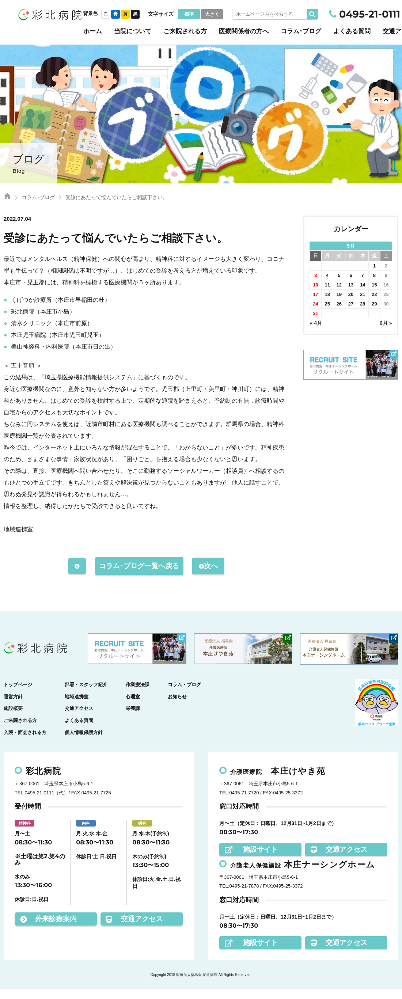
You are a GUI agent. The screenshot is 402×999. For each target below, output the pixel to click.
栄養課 (133, 718)
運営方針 (13, 706)
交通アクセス (79, 718)
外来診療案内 (48, 928)
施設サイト (251, 859)
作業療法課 (137, 694)
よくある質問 (352, 31)
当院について (132, 31)
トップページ (18, 694)
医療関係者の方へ (244, 31)
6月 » (386, 323)
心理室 (133, 706)
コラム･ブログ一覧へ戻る (139, 570)
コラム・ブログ (184, 694)
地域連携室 (76, 706)
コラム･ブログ (301, 31)
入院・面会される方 (25, 742)
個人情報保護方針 (84, 742)
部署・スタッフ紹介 (86, 694)
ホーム (92, 31)
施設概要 (13, 718)
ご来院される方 (185, 31)
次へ (210, 575)
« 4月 (316, 323)
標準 (189, 14)
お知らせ (177, 706)
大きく (212, 14)
